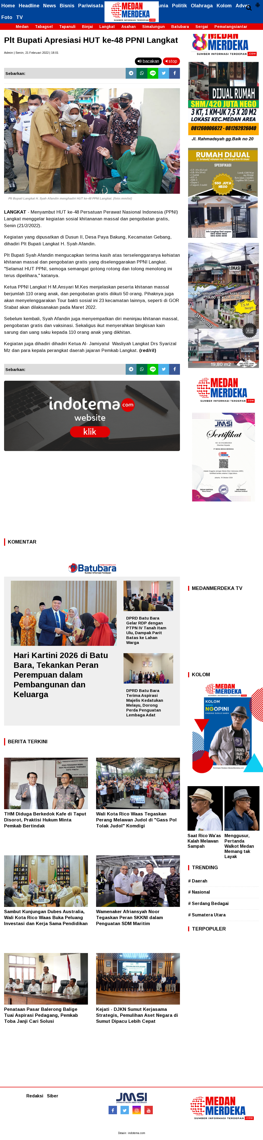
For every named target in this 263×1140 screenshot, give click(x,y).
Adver (242, 5)
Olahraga (202, 5)
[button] (257, 2)
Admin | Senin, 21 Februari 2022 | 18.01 (31, 52)
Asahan (128, 26)
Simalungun (153, 26)
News (49, 5)
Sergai (201, 26)
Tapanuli (67, 26)
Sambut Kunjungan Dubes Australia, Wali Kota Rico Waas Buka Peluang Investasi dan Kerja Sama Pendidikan (46, 917)
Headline (29, 5)
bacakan (148, 61)
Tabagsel (44, 26)
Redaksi (34, 1096)
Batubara (180, 26)
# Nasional (199, 892)
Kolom (224, 5)
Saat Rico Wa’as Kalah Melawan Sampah (204, 840)
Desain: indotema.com (131, 1133)
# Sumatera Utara (207, 915)
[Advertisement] (92, 496)
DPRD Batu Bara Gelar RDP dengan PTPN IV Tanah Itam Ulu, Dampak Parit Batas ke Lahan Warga (146, 630)
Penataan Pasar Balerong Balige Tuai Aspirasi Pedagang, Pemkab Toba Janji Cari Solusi (41, 1015)
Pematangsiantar (230, 26)
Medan (22, 26)
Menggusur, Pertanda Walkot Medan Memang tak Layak (239, 846)
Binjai (87, 26)
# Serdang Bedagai (208, 903)
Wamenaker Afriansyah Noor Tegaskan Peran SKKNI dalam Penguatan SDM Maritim (129, 917)
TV (19, 17)
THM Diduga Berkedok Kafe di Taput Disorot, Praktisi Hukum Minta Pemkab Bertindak (45, 819)
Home (8, 5)
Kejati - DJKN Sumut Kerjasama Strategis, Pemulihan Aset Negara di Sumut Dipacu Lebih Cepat (137, 1015)
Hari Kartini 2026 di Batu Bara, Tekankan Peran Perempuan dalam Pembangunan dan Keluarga (61, 675)
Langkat (107, 26)
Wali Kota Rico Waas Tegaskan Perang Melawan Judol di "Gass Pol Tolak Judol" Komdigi (136, 819)
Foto (6, 17)
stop (171, 61)
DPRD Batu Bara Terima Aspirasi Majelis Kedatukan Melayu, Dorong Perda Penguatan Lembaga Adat (144, 702)
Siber (52, 1096)
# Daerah (197, 881)
